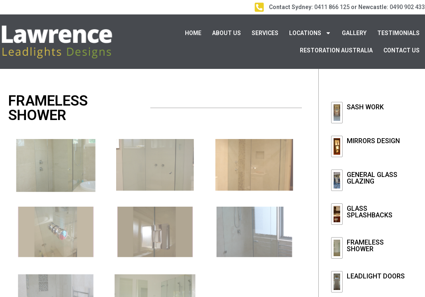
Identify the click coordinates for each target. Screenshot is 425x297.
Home (193, 33)
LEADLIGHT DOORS (376, 276)
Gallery (354, 33)
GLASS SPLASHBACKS (369, 212)
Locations (310, 33)
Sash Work (365, 107)
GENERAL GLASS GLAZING (372, 178)
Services (265, 33)
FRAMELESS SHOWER (365, 245)
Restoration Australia (336, 50)
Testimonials (398, 33)
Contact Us (401, 50)
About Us (226, 33)
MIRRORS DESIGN (373, 141)
